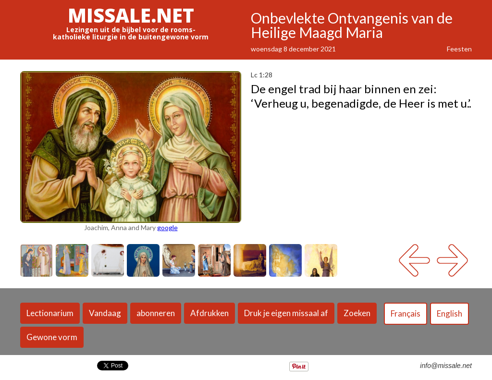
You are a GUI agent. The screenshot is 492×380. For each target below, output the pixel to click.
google (167, 227)
